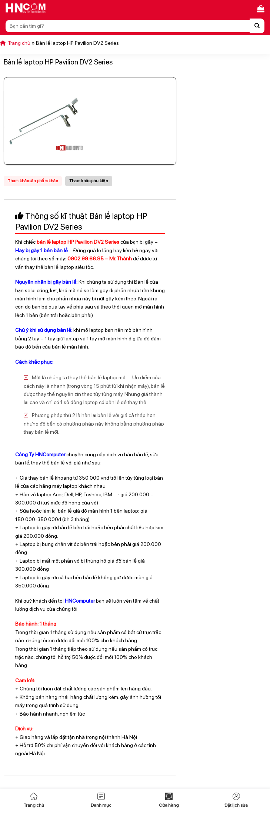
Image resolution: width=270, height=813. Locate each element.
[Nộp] (257, 26)
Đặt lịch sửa (236, 800)
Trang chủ (34, 800)
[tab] (33, 181)
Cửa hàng (169, 800)
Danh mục (101, 800)
